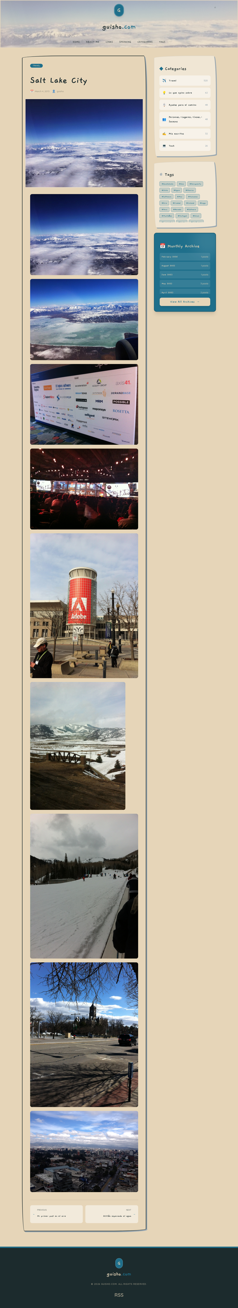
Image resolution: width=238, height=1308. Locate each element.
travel (36, 65)
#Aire (164, 203)
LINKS (109, 41)
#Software (166, 197)
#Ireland (190, 203)
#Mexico (190, 190)
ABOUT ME (92, 41)
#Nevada (177, 209)
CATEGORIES (145, 41)
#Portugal (182, 216)
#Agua (177, 190)
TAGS (162, 41)
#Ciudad (176, 203)
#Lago (203, 203)
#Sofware (191, 209)
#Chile (165, 190)
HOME (76, 41)
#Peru (164, 209)
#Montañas (167, 216)
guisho (119, 1274)
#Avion (196, 216)
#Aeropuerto (195, 184)
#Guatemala (167, 184)
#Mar (179, 197)
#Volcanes (193, 197)
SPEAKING (125, 41)
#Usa (181, 184)
